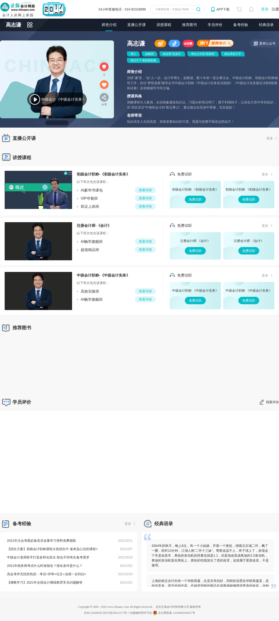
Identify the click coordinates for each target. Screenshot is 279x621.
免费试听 (195, 194)
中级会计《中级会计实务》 (63, 99)
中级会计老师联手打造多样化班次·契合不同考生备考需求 (48, 557)
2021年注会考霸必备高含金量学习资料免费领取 (41, 540)
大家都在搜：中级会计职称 (172, 9)
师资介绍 (109, 25)
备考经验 (240, 25)
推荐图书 (189, 25)
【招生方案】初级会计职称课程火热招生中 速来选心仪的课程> (52, 549)
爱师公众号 (267, 43)
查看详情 (145, 190)
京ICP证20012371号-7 (116, 612)
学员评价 (215, 25)
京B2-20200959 (93, 612)
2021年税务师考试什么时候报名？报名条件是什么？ (45, 566)
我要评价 (272, 402)
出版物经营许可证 (141, 612)
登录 (265, 9)
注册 (275, 9)
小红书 (188, 43)
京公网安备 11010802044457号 (174, 612)
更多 (271, 138)
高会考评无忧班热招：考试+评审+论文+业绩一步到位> (46, 574)
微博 (160, 43)
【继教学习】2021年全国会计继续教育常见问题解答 (45, 582)
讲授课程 (163, 25)
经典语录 (266, 25)
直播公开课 (136, 25)
